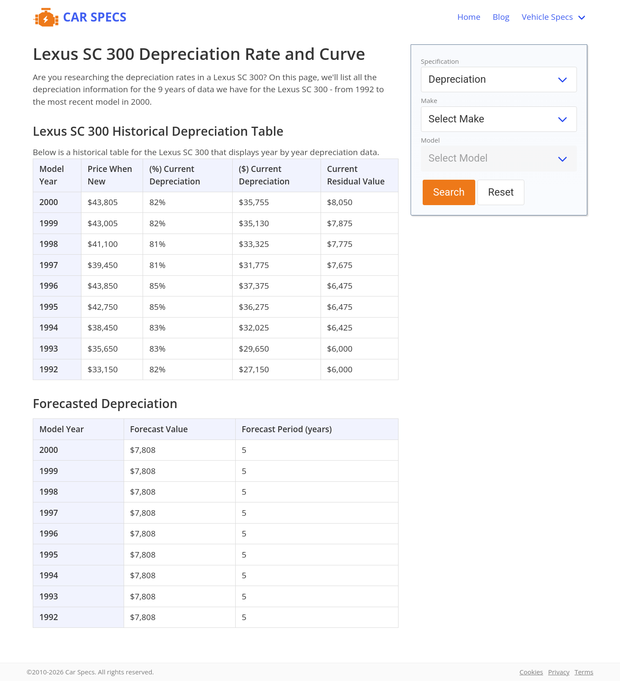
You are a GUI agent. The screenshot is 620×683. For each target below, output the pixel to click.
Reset (501, 192)
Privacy (558, 671)
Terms (583, 671)
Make (429, 100)
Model (430, 140)
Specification (440, 61)
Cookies (531, 671)
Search (448, 192)
